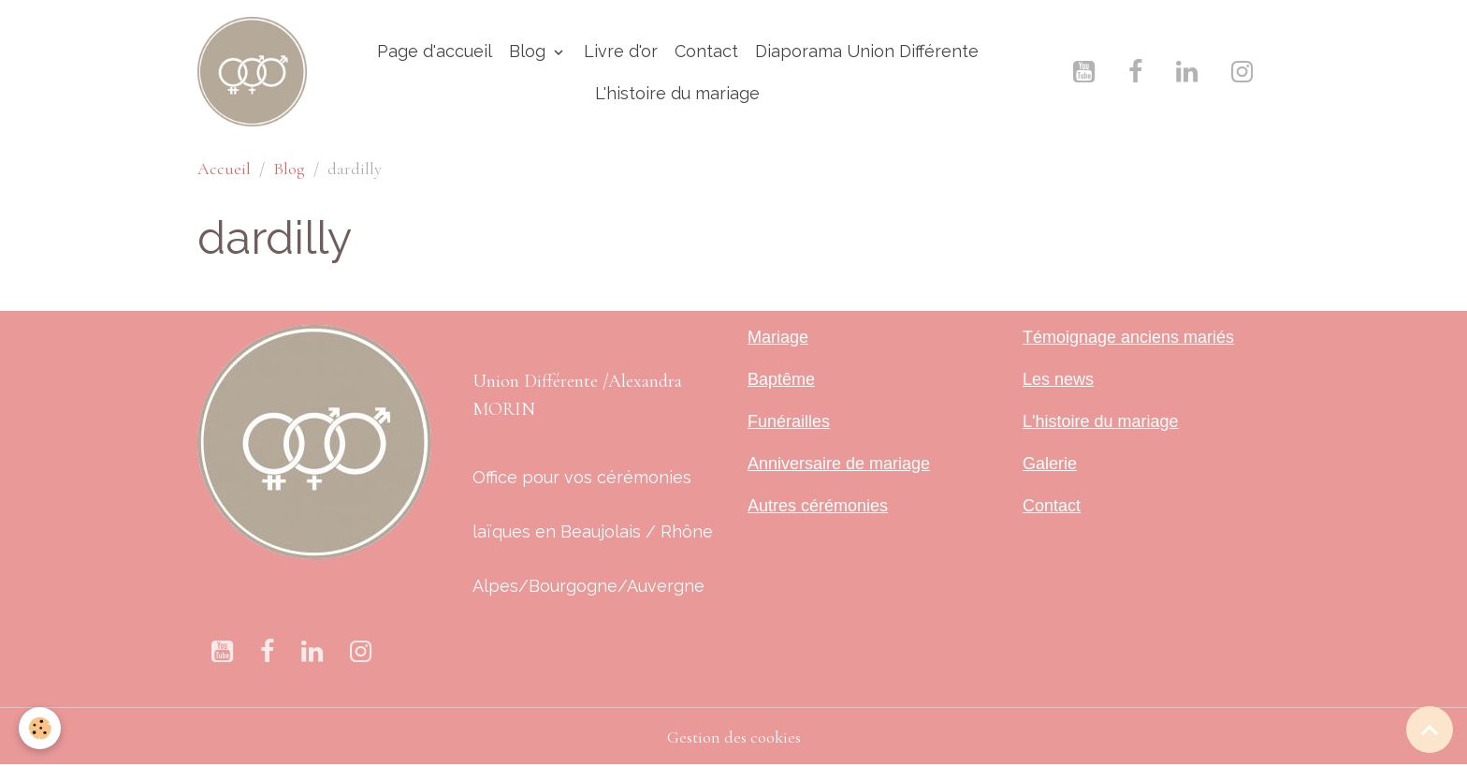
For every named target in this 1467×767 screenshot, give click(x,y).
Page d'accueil (434, 51)
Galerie (1050, 463)
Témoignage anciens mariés (1128, 337)
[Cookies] (40, 728)
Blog (529, 51)
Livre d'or (621, 51)
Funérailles (789, 421)
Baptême (781, 379)
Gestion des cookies (734, 737)
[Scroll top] (1429, 729)
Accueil (224, 168)
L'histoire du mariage (677, 93)
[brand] (252, 71)
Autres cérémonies (818, 505)
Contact (706, 51)
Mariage (778, 337)
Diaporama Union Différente (867, 51)
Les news (1058, 379)
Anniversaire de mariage (839, 463)
